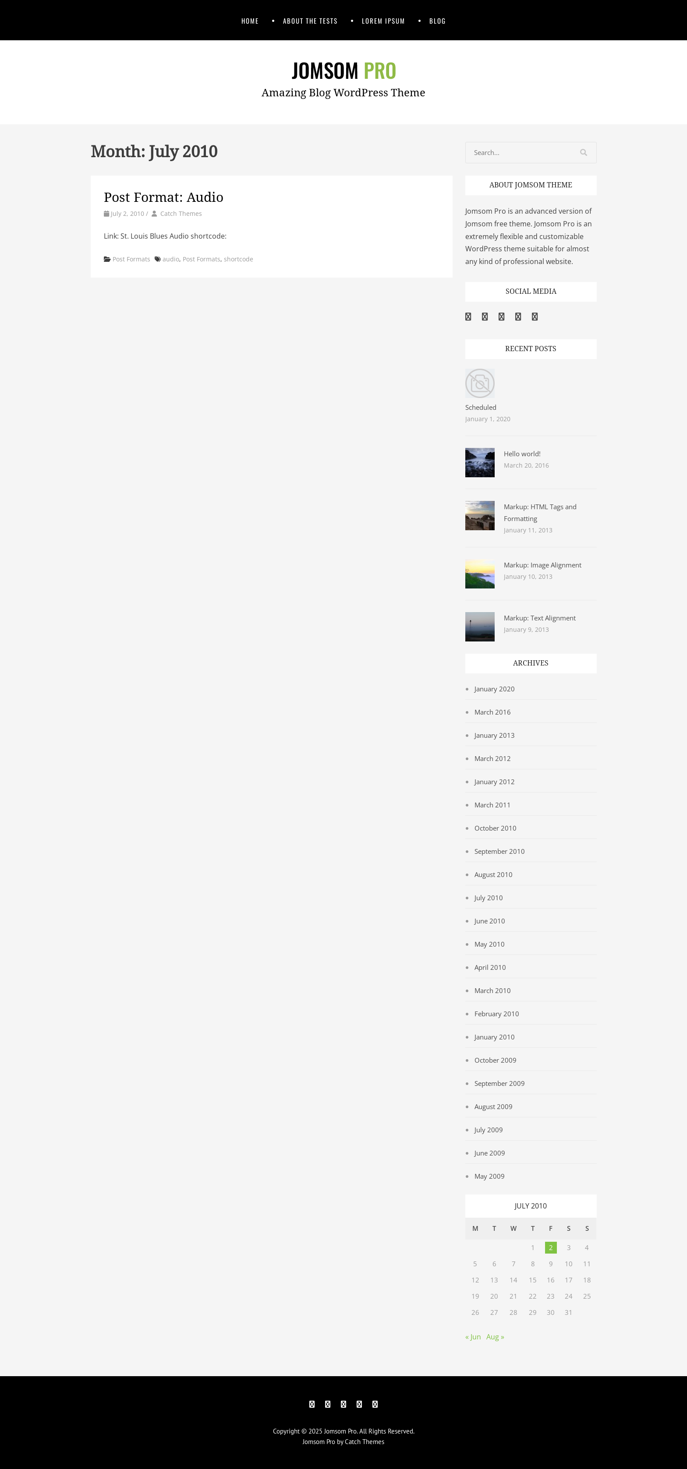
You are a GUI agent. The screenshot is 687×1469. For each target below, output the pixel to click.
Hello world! (522, 453)
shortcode (238, 259)
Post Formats (131, 259)
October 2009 (496, 1060)
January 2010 (495, 1036)
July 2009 (489, 1129)
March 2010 (493, 990)
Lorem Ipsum (383, 20)
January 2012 (495, 781)
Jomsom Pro (340, 1431)
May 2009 (490, 1176)
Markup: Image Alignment (542, 564)
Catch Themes (181, 213)
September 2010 (500, 851)
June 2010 (490, 920)
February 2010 (497, 1013)
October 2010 (496, 828)
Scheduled (480, 407)
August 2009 (494, 1106)
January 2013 (495, 735)
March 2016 (493, 712)
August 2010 (494, 874)
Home (250, 20)
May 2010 (490, 944)
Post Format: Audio (163, 197)
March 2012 (493, 758)
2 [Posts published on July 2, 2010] (551, 1247)
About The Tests (310, 20)
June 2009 (490, 1152)
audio (171, 259)
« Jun (473, 1337)
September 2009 (500, 1083)
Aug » (495, 1337)
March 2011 (493, 804)
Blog (437, 20)
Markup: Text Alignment (540, 617)
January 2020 (495, 688)
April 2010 (490, 967)
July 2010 (489, 897)
